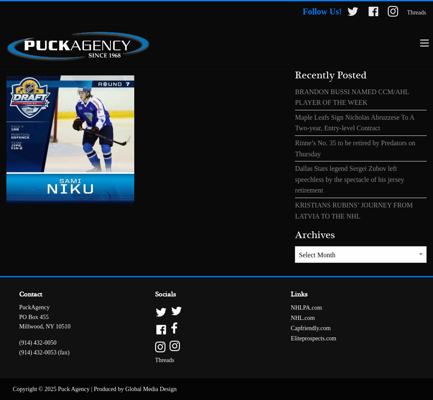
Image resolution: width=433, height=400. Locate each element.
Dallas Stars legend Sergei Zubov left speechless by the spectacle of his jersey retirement (349, 179)
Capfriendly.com (311, 328)
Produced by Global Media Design (135, 389)
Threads (416, 12)
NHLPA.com (306, 308)
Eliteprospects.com (313, 338)
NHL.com (303, 318)
